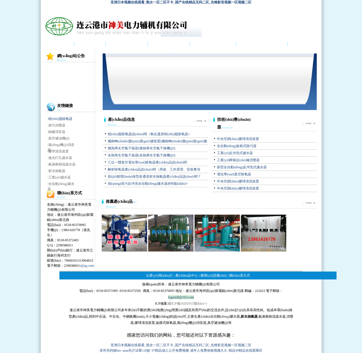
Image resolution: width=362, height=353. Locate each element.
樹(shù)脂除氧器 (60, 119)
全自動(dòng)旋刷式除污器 (237, 146)
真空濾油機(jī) (59, 138)
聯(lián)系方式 (239, 275)
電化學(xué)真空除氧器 (234, 174)
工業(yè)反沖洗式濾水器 (235, 153)
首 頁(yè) (55, 44)
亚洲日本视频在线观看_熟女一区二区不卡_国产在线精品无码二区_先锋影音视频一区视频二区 (181, 2)
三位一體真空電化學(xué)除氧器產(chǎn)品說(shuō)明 (147, 162)
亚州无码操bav (110, 350)
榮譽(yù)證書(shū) (212, 44)
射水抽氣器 (56, 171)
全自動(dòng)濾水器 (225, 316)
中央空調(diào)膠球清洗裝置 (238, 139)
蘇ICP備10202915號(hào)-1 (187, 303)
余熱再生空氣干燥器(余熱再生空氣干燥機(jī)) (141, 155)
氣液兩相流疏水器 (62, 164)
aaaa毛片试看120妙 (136, 350)
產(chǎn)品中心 (169, 44)
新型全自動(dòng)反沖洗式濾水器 (242, 167)
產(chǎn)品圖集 (126, 44)
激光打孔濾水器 (60, 158)
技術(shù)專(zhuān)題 (262, 44)
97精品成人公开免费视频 (170, 350)
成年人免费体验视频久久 (208, 350)
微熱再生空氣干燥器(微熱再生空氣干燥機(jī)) (141, 148)
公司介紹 (90, 44)
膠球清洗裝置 (58, 151)
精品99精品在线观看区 (245, 350)
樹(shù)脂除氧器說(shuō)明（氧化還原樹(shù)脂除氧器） (149, 134)
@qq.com (87, 266)
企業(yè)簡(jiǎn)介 (159, 275)
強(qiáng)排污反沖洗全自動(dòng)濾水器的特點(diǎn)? (148, 184)
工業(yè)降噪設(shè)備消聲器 (238, 160)
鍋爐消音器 (56, 132)
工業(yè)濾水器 (59, 177)
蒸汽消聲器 (56, 125)
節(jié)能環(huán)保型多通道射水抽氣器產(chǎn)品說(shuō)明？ (154, 176)
